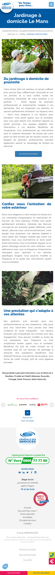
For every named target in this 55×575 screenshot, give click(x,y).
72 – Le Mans (20, 34)
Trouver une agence (41, 573)
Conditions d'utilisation (27, 542)
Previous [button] (3, 404)
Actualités (27, 517)
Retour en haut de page (27, 419)
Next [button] (51, 404)
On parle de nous (27, 520)
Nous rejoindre (27, 514)
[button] (5, 566)
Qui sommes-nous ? (27, 511)
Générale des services (10, 31)
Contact (27, 523)
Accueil (27, 507)
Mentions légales (27, 549)
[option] (27, 58)
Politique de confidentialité (41, 540)
